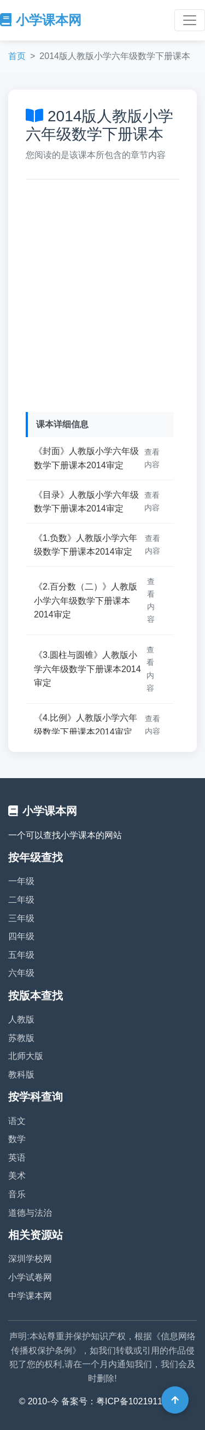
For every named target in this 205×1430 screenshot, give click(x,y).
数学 (17, 1139)
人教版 (21, 1019)
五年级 (21, 955)
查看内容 (152, 458)
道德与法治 (30, 1212)
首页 (17, 56)
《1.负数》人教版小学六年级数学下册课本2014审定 (85, 545)
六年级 (21, 973)
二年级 (21, 899)
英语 (17, 1157)
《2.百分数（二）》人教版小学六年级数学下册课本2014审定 (85, 600)
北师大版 (25, 1056)
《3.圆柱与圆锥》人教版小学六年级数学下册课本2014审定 (87, 668)
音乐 (17, 1194)
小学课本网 (40, 20)
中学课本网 (30, 1295)
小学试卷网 (30, 1277)
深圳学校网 (30, 1258)
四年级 (21, 936)
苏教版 (21, 1038)
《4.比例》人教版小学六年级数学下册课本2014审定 (85, 725)
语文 (17, 1121)
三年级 (21, 918)
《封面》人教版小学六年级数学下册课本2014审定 (86, 458)
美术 (17, 1175)
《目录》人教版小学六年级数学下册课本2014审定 (86, 502)
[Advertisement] (102, 293)
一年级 (21, 881)
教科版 (21, 1074)
